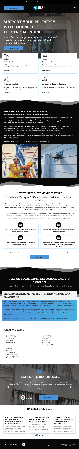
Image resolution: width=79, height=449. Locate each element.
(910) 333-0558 (20, 318)
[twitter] (8, 445)
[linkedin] (16, 445)
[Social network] (23, 445)
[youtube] (13, 445)
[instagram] (11, 445)
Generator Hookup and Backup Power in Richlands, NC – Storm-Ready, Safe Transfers (14, 420)
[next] (71, 387)
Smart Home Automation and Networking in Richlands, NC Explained (39, 419)
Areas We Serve (14, 329)
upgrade (6, 137)
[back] (8, 387)
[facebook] (6, 445)
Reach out (6, 141)
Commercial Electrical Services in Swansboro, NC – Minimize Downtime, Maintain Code (64, 420)
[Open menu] (74, 8)
